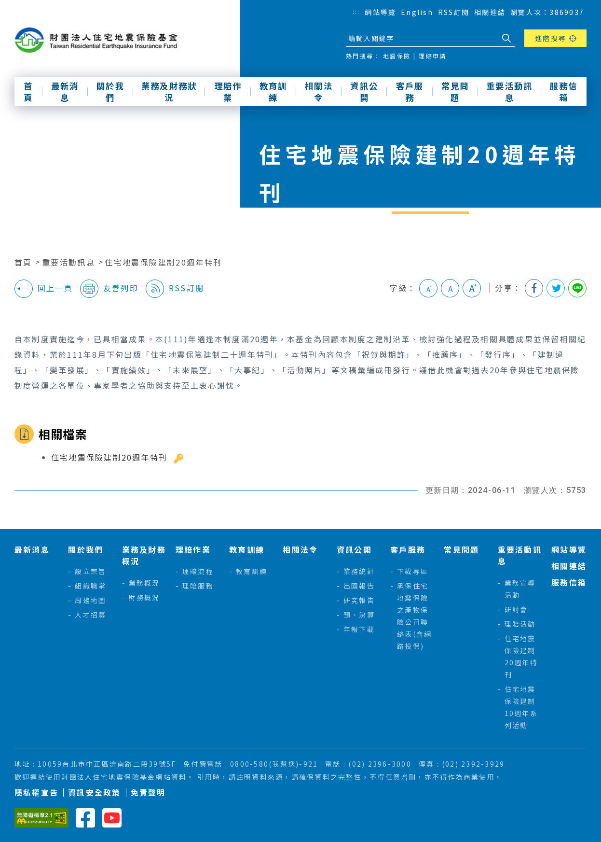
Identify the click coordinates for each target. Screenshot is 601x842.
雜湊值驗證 (178, 458)
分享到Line (577, 288)
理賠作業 (228, 91)
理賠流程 (198, 571)
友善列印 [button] (109, 289)
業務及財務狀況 (169, 91)
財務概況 (144, 597)
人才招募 (90, 614)
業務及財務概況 (144, 555)
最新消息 (65, 91)
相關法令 (319, 91)
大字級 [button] (472, 288)
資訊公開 (364, 91)
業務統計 (359, 571)
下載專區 (412, 571)
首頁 (28, 91)
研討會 (516, 609)
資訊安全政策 (94, 792)
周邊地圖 (90, 600)
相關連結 (489, 12)
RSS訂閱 (453, 12)
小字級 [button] (428, 288)
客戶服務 (410, 91)
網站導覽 (380, 12)
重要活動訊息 (509, 91)
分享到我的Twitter (555, 288)
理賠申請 (432, 56)
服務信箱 (564, 91)
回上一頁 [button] (43, 289)
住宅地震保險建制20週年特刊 (163, 262)
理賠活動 (520, 624)
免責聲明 (148, 792)
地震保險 (396, 56)
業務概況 (144, 583)
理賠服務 (198, 585)
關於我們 (110, 91)
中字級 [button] (450, 288)
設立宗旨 (90, 571)
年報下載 (359, 629)
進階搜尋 (550, 38)
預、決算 (359, 614)
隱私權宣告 (36, 792)
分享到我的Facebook (534, 288)
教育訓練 (273, 91)
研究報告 (359, 600)
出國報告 (359, 585)
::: (356, 11)
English (417, 12)
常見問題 (455, 91)
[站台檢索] (421, 38)
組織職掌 (90, 585)
